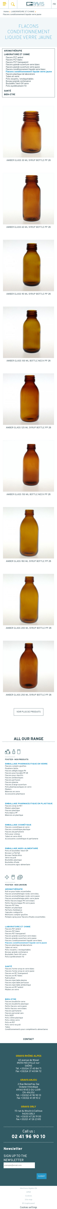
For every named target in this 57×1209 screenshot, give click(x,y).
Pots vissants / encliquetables (19, 79)
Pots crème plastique (14, 1018)
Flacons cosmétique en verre (17, 827)
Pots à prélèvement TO (16, 86)
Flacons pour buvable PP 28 (16, 773)
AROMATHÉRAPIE (13, 51)
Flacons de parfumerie (14, 832)
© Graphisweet (28, 1203)
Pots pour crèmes (12, 834)
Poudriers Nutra (11, 768)
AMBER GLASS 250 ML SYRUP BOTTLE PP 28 (28, 695)
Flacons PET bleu (12, 905)
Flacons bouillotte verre (15, 1002)
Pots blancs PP (11, 813)
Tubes (7, 1027)
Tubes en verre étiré (13, 836)
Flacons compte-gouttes (15, 766)
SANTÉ (7, 91)
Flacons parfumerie (13, 1011)
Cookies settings (28, 1207)
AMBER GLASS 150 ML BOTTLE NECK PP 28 (28, 494)
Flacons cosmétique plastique (17, 829)
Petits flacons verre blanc (16, 1009)
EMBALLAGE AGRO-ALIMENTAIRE (21, 848)
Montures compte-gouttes (16, 915)
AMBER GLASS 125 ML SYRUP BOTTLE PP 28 (28, 427)
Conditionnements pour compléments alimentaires (26, 1029)
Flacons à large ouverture (16, 785)
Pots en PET (10, 1022)
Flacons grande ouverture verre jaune (23, 67)
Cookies (28, 1196)
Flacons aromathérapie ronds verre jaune (22, 896)
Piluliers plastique (12, 808)
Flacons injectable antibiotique (18, 985)
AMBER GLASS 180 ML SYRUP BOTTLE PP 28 (28, 561)
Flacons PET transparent (17, 62)
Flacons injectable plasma (16, 980)
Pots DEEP (9, 1015)
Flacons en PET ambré (14, 987)
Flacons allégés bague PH (15, 771)
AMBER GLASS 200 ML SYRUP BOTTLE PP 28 (28, 628)
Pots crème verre (12, 1020)
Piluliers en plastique (13, 908)
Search (13, 4)
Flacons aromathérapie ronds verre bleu (22, 894)
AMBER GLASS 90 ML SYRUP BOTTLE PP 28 (28, 294)
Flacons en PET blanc (13, 976)
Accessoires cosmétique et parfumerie (21, 839)
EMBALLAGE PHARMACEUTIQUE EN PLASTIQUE (29, 803)
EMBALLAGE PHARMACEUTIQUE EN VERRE (26, 764)
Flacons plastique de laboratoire (20, 74)
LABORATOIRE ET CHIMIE (17, 55)
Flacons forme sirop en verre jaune (19, 971)
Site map (28, 1200)
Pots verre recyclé (13, 1025)
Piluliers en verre (12, 990)
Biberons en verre (12, 792)
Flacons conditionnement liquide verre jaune (29, 71)
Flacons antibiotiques (14, 778)
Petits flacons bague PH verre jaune (20, 903)
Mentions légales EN (28, 1188)
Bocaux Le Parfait (12, 853)
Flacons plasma (11, 782)
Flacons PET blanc (14, 60)
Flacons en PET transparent (16, 973)
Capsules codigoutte (14, 912)
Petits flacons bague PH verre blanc (20, 901)
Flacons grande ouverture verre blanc (23, 64)
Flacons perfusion (12, 780)
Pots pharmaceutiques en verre (18, 787)
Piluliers (8, 789)
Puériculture (10, 978)
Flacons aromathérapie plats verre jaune (22, 898)
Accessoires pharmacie (15, 794)
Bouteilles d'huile (12, 862)
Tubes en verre (12, 76)
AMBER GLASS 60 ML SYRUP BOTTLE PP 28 (28, 227)
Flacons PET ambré (14, 57)
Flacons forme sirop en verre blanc (19, 969)
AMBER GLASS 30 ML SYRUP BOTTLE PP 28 (28, 160)
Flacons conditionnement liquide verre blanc (26, 69)
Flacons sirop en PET (13, 806)
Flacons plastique (12, 811)
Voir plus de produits (29, 712)
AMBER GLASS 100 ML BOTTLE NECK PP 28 (28, 361)
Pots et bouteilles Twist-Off (16, 851)
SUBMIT (41, 1176)
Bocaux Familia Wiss (13, 855)
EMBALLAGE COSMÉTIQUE (18, 825)
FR (54, 4)
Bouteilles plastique (13, 860)
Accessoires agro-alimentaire (17, 865)
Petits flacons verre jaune (16, 1006)
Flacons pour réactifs (14, 775)
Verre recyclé (10, 858)
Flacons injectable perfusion (17, 983)
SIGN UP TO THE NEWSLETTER (15, 1158)
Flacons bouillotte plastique (17, 1004)
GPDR (28, 1192)
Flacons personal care (14, 1013)
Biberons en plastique (14, 815)
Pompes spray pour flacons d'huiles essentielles (25, 917)
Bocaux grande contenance (18, 81)
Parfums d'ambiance (13, 910)
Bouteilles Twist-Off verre (17, 83)
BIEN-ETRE (9, 95)
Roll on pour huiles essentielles (18, 892)
